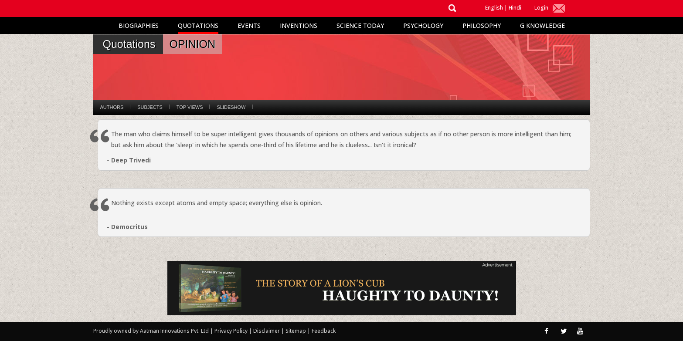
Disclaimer (266, 330)
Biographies (139, 25)
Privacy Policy (231, 330)
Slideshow (231, 107)
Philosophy (481, 25)
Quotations (198, 25)
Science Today (360, 25)
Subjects (149, 107)
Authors (112, 107)
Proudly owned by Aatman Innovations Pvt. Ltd (151, 330)
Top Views (190, 107)
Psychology (423, 25)
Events (249, 25)
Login (541, 7)
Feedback (324, 330)
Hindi (515, 7)
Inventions (298, 25)
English (494, 7)
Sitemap (296, 330)
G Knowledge (542, 25)
